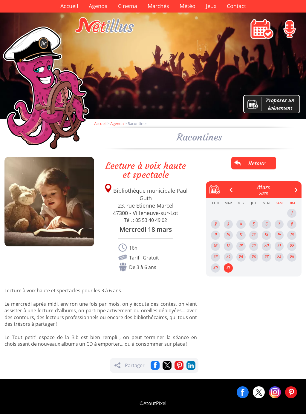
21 (279, 246)
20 (266, 246)
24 (228, 257)
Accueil (69, 6)
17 (228, 246)
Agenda (98, 6)
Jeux (211, 6)
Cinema (127, 6)
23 (215, 257)
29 (292, 257)
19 (253, 246)
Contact (236, 6)
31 (228, 267)
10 (228, 235)
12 (253, 235)
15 (292, 235)
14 (279, 235)
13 (266, 235)
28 (279, 257)
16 (215, 246)
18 (241, 246)
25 (241, 257)
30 (215, 267)
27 (266, 257)
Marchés (158, 6)
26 (254, 257)
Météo (187, 6)
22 (292, 246)
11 (240, 235)
